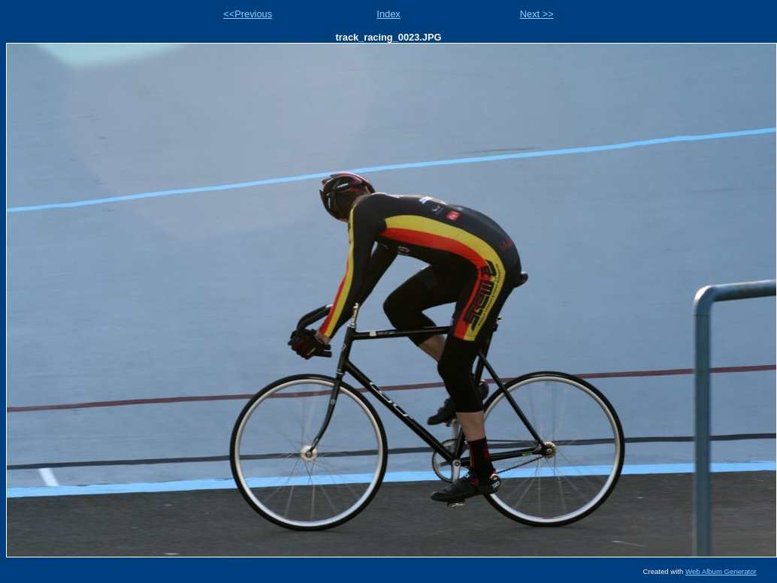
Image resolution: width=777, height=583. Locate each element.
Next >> (537, 14)
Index (388, 14)
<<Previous (247, 14)
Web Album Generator (721, 571)
